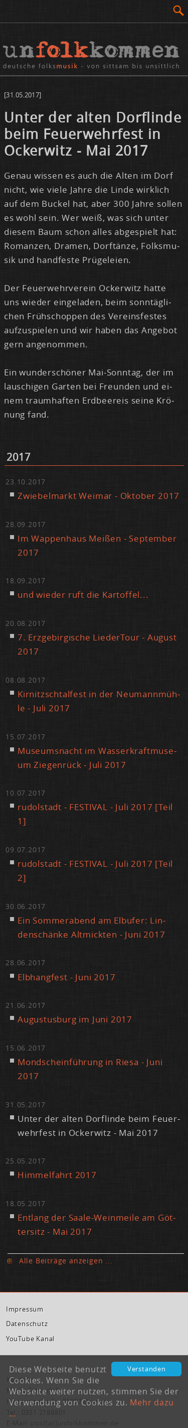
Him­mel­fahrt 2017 (57, 1175)
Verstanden (146, 1369)
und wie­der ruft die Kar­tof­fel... (83, 594)
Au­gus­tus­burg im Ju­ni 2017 (75, 1019)
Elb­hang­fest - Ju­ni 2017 (66, 977)
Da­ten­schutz (27, 1324)
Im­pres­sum (25, 1309)
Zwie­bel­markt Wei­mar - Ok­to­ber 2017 (98, 495)
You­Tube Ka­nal (30, 1339)
